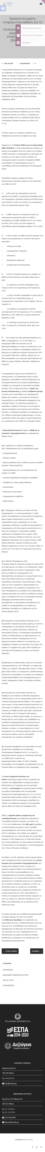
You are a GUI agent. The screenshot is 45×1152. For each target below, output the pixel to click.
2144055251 (8, 1078)
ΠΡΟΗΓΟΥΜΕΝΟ (11, 951)
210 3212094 (8, 1112)
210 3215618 (8, 1109)
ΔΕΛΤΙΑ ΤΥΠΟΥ (8, 980)
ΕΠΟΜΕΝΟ (35, 951)
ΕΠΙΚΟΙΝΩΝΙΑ (8, 970)
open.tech (28, 1139)
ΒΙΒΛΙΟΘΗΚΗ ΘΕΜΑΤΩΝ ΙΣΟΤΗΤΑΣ (16, 975)
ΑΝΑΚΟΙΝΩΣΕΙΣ (25, 63)
